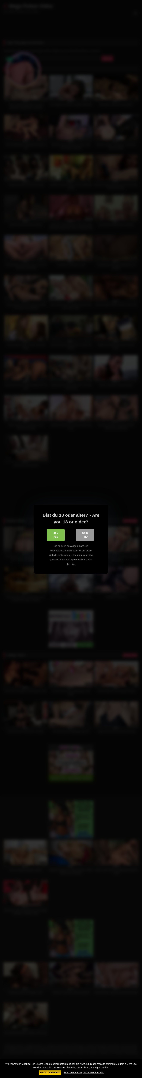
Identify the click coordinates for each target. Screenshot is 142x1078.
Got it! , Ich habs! (50, 1072)
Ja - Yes (55, 535)
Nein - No (85, 535)
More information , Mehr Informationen (84, 1072)
